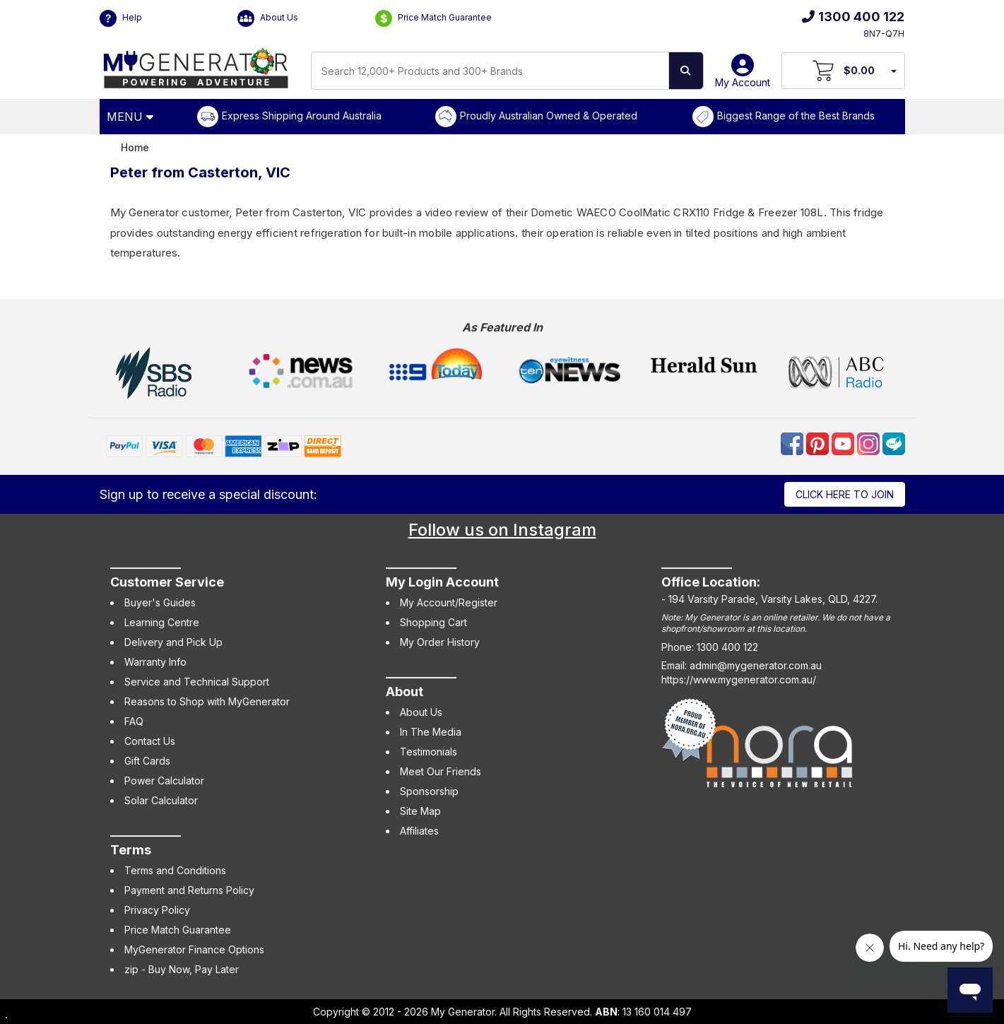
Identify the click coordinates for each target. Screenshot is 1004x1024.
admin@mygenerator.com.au (756, 665)
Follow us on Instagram (502, 529)
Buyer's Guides (160, 602)
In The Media (430, 732)
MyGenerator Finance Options (194, 949)
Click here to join (845, 494)
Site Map (420, 811)
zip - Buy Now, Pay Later (181, 969)
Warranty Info (155, 662)
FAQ (133, 721)
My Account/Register (448, 602)
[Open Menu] (132, 116)
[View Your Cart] (843, 70)
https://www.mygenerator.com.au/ (738, 679)
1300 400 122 (853, 16)
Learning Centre (161, 622)
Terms (130, 849)
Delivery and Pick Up (173, 642)
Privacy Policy (157, 910)
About (404, 691)
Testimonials (428, 752)
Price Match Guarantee (433, 18)
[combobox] (490, 71)
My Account (742, 76)
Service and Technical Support (196, 682)
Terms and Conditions (175, 870)
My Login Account (442, 582)
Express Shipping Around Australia (302, 116)
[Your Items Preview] (893, 70)
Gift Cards (147, 761)
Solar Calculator (161, 800)
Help (121, 18)
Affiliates (419, 831)
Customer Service (167, 582)
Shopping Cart (433, 622)
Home (135, 147)
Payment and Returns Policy (189, 890)
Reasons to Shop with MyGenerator (207, 701)
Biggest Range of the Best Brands (796, 116)
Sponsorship (429, 791)
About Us (267, 18)
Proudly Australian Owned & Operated (548, 116)
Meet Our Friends (440, 771)
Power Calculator (164, 781)
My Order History (440, 642)
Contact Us (149, 741)
